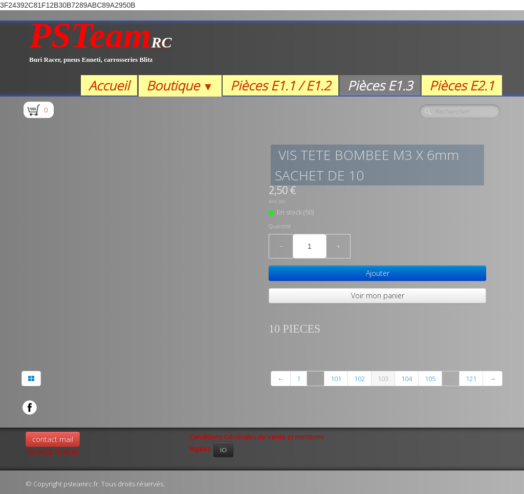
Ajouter (377, 273)
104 (406, 378)
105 (430, 378)
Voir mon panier (377, 295)
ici (223, 449)
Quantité (280, 226)
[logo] (100, 48)
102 (359, 378)
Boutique (179, 85)
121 (471, 378)
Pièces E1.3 (379, 85)
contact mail (52, 439)
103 (383, 378)
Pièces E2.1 (461, 85)
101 (336, 378)
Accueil (109, 85)
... (315, 378)
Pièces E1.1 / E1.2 (280, 85)
